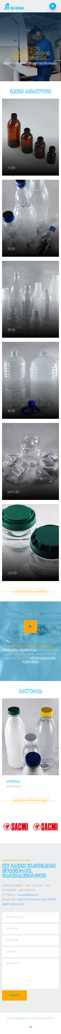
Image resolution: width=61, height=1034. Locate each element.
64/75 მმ (13, 492)
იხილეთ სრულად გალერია (30, 800)
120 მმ (12, 573)
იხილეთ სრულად (14, 787)
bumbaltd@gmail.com (27, 895)
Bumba (18, 1018)
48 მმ (11, 411)
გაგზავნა (14, 995)
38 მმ (11, 330)
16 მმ (11, 168)
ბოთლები (13, 781)
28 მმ (11, 249)
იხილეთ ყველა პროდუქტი (30, 591)
